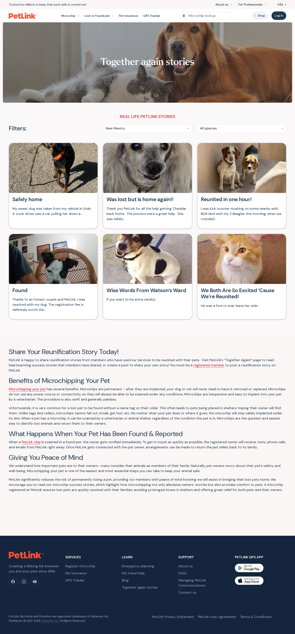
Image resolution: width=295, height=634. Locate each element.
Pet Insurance (128, 16)
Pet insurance (76, 545)
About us (221, 4)
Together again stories (140, 559)
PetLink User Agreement (217, 588)
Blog (125, 552)
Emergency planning (138, 538)
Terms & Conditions (256, 588)
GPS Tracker (151, 16)
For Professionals (250, 4)
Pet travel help (133, 545)
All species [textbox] (208, 128)
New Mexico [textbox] (115, 128)
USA (278, 4)
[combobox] (147, 128)
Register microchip (80, 538)
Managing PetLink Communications (192, 555)
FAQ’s (182, 545)
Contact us (187, 564)
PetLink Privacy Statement (173, 588)
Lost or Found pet (97, 16)
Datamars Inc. (50, 592)
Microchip (68, 16)
